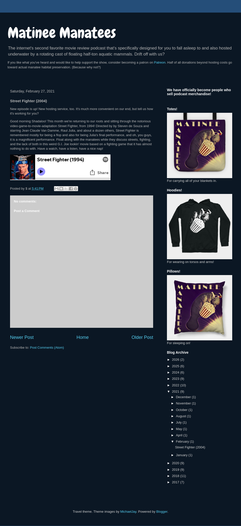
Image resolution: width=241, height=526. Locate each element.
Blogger (161, 511)
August (181, 416)
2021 (176, 391)
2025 (176, 366)
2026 (176, 359)
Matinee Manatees (62, 32)
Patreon (160, 62)
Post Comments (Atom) (47, 347)
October (182, 410)
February (183, 441)
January (182, 455)
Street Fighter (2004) (190, 447)
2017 (176, 482)
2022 (176, 385)
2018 (176, 476)
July (179, 422)
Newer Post (22, 337)
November (184, 403)
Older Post (142, 337)
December (184, 397)
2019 (176, 469)
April (180, 435)
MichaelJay (128, 511)
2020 (176, 463)
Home (83, 337)
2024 (176, 372)
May (179, 429)
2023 (176, 379)
